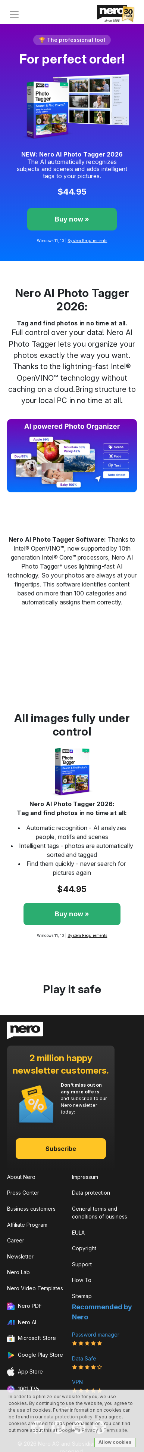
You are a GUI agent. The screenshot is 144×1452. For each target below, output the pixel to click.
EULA (78, 1232)
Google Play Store (35, 1355)
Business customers (31, 1208)
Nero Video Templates (35, 1288)
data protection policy (68, 1417)
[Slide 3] (78, 500)
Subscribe (61, 1148)
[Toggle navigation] (14, 14)
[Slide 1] (51, 500)
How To (81, 1280)
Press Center (23, 1192)
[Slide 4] (92, 500)
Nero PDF (24, 1306)
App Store (25, 1372)
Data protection (91, 1192)
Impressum (85, 1177)
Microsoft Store (31, 1339)
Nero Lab (18, 1272)
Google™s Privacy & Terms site (93, 1430)
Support (82, 1264)
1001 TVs (23, 1389)
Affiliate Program (27, 1225)
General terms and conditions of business (99, 1212)
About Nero (21, 1177)
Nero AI (21, 1322)
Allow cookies (114, 1442)
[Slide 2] (65, 500)
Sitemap (82, 1296)
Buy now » (72, 219)
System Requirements (87, 240)
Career (15, 1240)
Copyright (84, 1248)
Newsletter (20, 1256)
